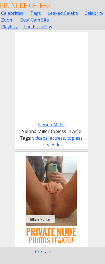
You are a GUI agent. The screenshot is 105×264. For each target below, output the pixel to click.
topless (75, 138)
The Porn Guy (37, 27)
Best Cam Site (34, 20)
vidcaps (40, 138)
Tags (35, 13)
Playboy (9, 27)
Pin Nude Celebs (25, 5)
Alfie (56, 145)
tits (46, 145)
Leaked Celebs (63, 13)
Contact (43, 252)
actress (57, 138)
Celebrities (12, 13)
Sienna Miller (51, 125)
